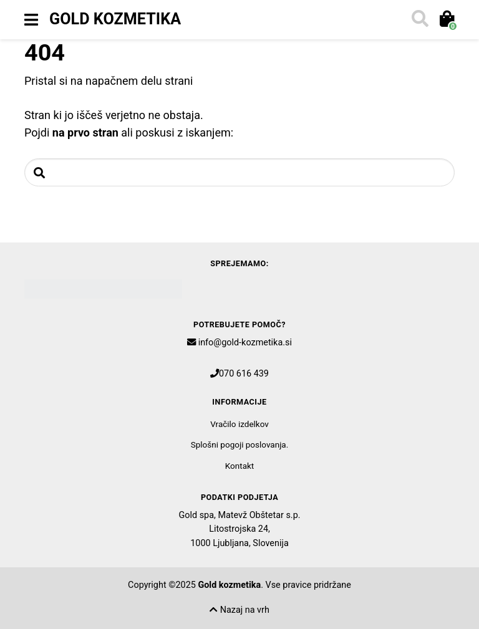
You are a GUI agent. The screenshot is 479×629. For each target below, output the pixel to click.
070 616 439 (244, 373)
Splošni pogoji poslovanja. (240, 444)
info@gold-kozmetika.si (245, 342)
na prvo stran (85, 132)
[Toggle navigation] (31, 20)
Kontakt (239, 466)
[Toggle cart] (446, 20)
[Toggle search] (419, 20)
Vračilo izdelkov (239, 424)
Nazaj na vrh (239, 610)
